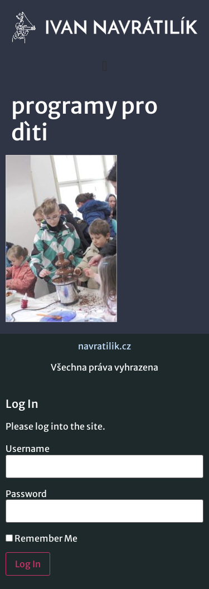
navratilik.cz (104, 346)
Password (26, 493)
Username (28, 448)
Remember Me (41, 538)
